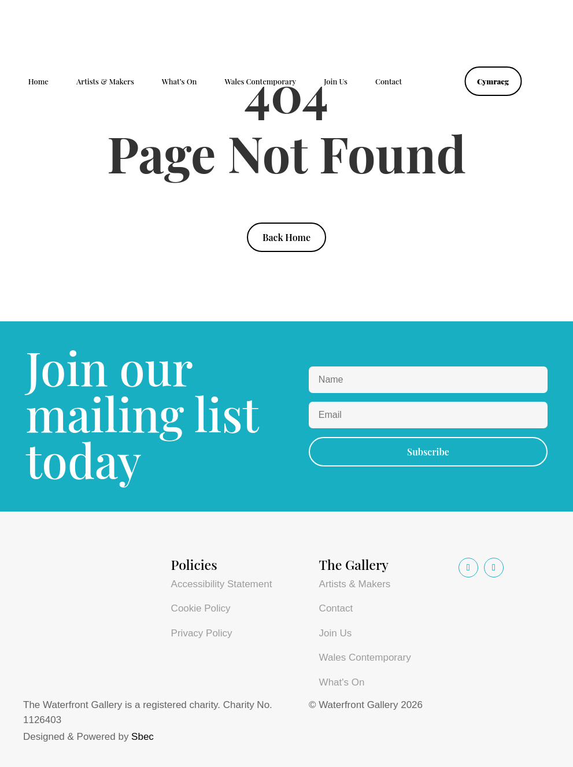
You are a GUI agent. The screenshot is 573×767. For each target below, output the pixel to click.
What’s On (179, 81)
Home (38, 81)
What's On (342, 682)
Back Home (286, 237)
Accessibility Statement (221, 584)
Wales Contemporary (260, 81)
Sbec (142, 736)
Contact (388, 81)
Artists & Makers (105, 81)
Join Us (336, 81)
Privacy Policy (201, 633)
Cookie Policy (201, 608)
